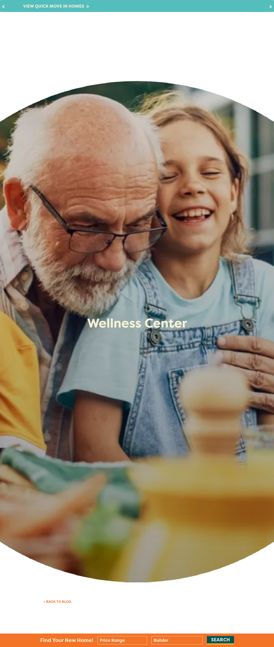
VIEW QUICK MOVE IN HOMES (56, 6)
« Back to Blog (57, 602)
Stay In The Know (212, 28)
